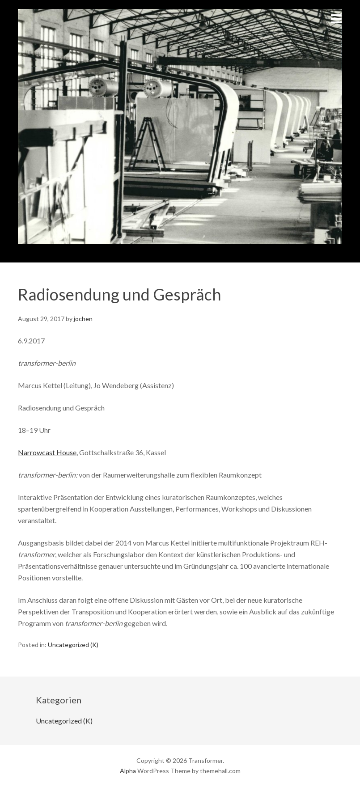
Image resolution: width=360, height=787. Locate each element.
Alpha (128, 770)
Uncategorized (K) (73, 644)
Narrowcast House (47, 452)
